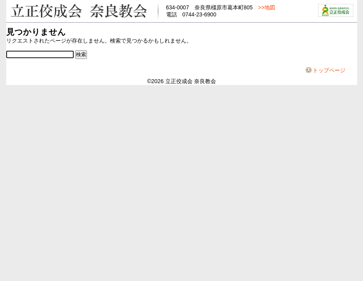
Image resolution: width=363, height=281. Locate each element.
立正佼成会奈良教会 (82, 10)
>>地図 (266, 7)
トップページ (329, 70)
